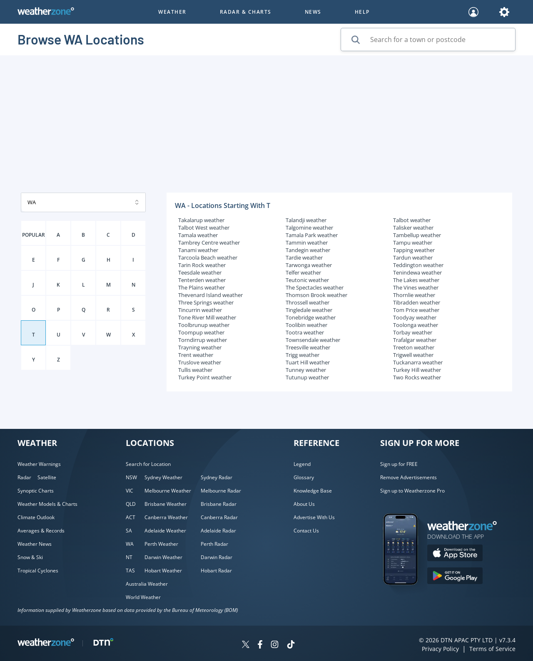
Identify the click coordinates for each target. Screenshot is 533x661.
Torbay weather (412, 332)
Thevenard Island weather (210, 295)
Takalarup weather (201, 220)
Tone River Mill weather (207, 317)
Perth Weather (161, 543)
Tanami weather (198, 250)
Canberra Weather (166, 517)
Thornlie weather (414, 295)
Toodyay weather (414, 317)
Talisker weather (413, 227)
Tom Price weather (416, 310)
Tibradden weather (416, 302)
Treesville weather (308, 347)
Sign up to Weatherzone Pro (412, 490)
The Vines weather (415, 287)
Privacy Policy (440, 649)
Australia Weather (147, 583)
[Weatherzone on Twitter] (245, 645)
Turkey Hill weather (417, 370)
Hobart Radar (216, 570)
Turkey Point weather (205, 377)
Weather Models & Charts (47, 504)
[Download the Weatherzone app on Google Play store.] (455, 576)
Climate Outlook (36, 517)
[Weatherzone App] (408, 595)
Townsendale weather (313, 340)
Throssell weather (307, 302)
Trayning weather (200, 347)
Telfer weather (303, 272)
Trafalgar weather (414, 340)
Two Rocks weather (417, 377)
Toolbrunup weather (203, 325)
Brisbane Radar (219, 504)
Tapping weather (414, 250)
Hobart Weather (163, 570)
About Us (304, 504)
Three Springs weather (206, 302)
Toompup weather (201, 332)
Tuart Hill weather (308, 362)
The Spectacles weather (315, 287)
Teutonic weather (307, 280)
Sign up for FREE (399, 464)
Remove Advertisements (408, 477)
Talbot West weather (203, 227)
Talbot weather (412, 220)
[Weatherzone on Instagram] (275, 645)
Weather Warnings (39, 464)
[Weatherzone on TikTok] (291, 645)
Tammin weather (307, 242)
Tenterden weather (202, 280)
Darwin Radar (216, 557)
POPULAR (33, 234)
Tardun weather (413, 257)
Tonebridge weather (311, 317)
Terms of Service (492, 649)
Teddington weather (418, 265)
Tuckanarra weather (418, 362)
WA (130, 543)
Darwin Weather (163, 557)
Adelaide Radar (218, 530)
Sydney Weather (163, 477)
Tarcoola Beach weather (207, 257)
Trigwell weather (413, 355)
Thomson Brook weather (316, 295)
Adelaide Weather (165, 530)
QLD (131, 504)
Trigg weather (302, 355)
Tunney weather (306, 370)
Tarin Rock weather (202, 265)
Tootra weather (305, 332)
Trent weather (195, 355)
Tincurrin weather (200, 310)
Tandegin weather (308, 250)
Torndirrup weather (202, 340)
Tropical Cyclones (37, 570)
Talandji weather (306, 220)
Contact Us (306, 530)
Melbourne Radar (221, 490)
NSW (131, 477)
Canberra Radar (219, 517)
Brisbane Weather (165, 504)
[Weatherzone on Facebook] (260, 645)
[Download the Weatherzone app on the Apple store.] (455, 554)
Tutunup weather (307, 377)
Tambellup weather (417, 235)
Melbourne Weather (167, 490)
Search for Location (148, 464)
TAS (130, 570)
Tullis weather (195, 370)
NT (129, 557)
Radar (24, 477)
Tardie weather (304, 257)
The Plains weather (201, 287)
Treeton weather (413, 347)
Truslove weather (199, 362)
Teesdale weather (200, 272)
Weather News (34, 543)
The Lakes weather (416, 280)
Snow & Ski (30, 557)
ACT (130, 517)
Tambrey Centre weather (209, 242)
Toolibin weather (306, 325)
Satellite (46, 477)
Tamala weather (198, 235)
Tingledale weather (309, 310)
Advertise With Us (314, 517)
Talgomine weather (309, 227)
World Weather (143, 597)
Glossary (304, 477)
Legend (302, 464)
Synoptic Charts (35, 490)
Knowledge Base (313, 490)
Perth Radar (214, 543)
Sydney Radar (216, 477)
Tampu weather (412, 242)
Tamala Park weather (312, 235)
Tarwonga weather (309, 265)
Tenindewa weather (417, 272)
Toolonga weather (415, 325)
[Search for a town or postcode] (428, 39)
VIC (129, 490)
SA (129, 530)
